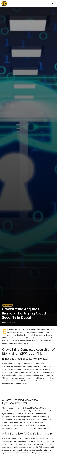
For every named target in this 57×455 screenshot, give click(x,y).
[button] (46, 3)
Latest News (7, 305)
